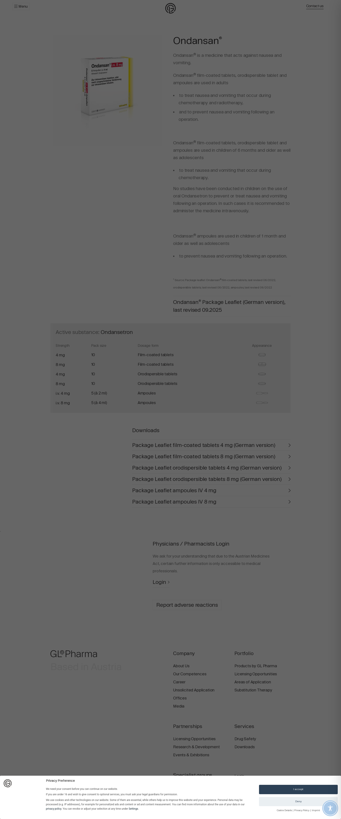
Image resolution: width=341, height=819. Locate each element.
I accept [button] (298, 789)
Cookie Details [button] (284, 810)
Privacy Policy (302, 810)
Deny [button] (298, 801)
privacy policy (53, 808)
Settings (133, 808)
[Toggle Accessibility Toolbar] (330, 808)
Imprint (316, 810)
